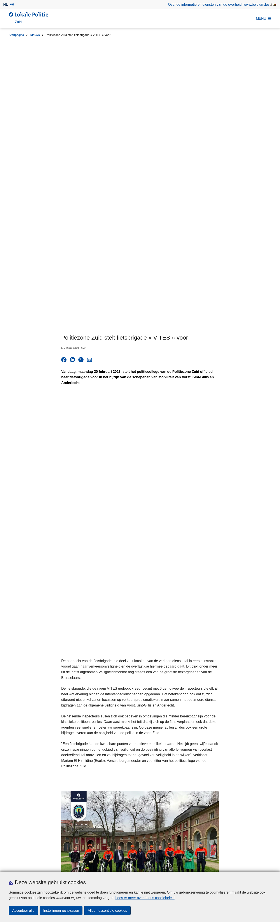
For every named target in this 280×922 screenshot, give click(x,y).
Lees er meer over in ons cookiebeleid (144, 898)
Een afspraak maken (25, 866)
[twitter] (243, 865)
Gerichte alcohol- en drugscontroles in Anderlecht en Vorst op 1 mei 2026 (211, 789)
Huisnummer (86, 808)
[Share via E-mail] (89, 130)
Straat (13, 808)
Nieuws (35, 35)
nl (5, 4)
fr (12, 4)
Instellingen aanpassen (61, 910)
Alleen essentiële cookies (107, 910)
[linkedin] (260, 865)
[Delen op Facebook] (63, 130)
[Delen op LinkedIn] (72, 130)
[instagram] (251, 865)
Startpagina (16, 35)
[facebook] (234, 865)
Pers (72, 866)
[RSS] (268, 865)
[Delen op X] (81, 130)
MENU (263, 18)
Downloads (56, 866)
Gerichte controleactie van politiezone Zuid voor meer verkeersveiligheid (210, 804)
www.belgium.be (256, 4)
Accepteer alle (23, 910)
